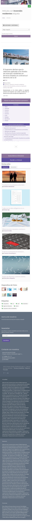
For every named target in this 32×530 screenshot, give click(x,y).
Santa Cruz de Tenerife (7, 515)
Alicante (7, 110)
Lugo (16, 512)
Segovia (14, 515)
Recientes (13, 167)
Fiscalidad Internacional (20, 403)
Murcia (3, 514)
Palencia (15, 514)
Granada (20, 509)
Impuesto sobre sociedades (9, 308)
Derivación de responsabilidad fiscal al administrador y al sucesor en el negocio (15, 396)
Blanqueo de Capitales (10, 131)
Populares (5, 167)
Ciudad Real (5, 509)
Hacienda (24, 303)
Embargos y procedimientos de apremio (15, 401)
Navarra (7, 514)
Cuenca (13, 509)
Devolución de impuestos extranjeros (14, 398)
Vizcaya (15, 517)
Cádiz (15, 507)
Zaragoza (23, 517)
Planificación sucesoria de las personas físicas (18, 415)
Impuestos (5, 303)
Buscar (16, 36)
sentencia (18, 86)
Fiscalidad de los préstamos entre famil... (13, 185)
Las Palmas (7, 512)
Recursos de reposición (11, 424)
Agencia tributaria (7, 306)
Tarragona (24, 515)
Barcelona (7, 119)
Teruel (28, 515)
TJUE (8, 87)
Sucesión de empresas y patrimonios (21, 428)
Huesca (12, 511)
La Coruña (25, 511)
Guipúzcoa (4, 511)
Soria (20, 515)
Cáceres (12, 507)
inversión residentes (19, 84)
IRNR (11, 87)
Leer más (5, 95)
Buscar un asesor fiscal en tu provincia (16, 100)
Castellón (24, 507)
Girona (16, 509)
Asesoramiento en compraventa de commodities (16, 129)
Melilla (25, 512)
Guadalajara (25, 509)
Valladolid (11, 517)
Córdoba (10, 509)
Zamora (19, 517)
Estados (5, 86)
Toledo (3, 517)
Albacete (7, 108)
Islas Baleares (17, 511)
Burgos (6, 120)
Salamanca (24, 514)
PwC (6, 80)
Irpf (17, 303)
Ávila (6, 115)
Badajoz (7, 117)
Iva (12, 303)
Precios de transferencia (19, 418)
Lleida (13, 512)
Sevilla (17, 515)
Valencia (7, 517)
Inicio (3, 18)
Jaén (21, 511)
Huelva (8, 511)
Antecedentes (12, 86)
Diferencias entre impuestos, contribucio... (14, 229)
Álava (6, 106)
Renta (16, 306)
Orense (11, 514)
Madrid (19, 512)
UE (8, 86)
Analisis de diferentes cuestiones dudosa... (14, 276)
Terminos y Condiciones (19, 368)
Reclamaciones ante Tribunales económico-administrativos (15, 421)
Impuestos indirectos (16, 404)
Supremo (7, 84)
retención (11, 84)
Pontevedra (19, 514)
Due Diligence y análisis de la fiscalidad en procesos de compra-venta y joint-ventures (15, 400)
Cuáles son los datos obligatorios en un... (13, 208)
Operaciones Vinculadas (7, 410)
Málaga (22, 512)
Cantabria (19, 507)
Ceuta (27, 507)
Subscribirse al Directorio (16, 156)
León (11, 512)
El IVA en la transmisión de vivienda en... (13, 252)
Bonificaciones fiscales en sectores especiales (15, 133)
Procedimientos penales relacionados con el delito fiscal (14, 420)
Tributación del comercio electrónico (16, 435)
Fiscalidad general (10, 403)
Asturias (7, 113)
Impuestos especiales (7, 404)
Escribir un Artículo (16, 160)
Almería (7, 112)
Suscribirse (6, 340)
